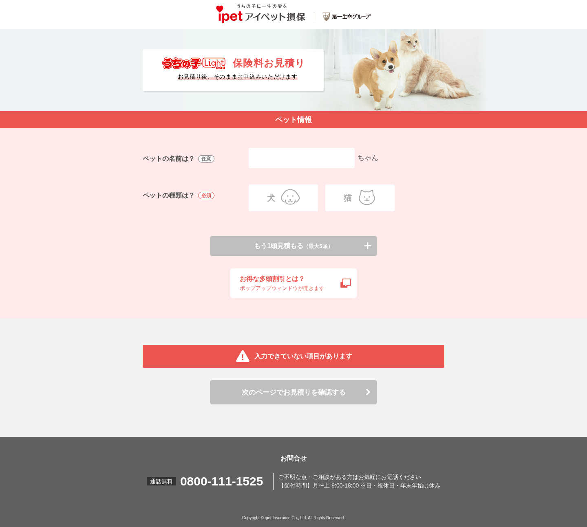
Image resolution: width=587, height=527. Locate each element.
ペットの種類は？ (179, 196)
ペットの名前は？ (179, 159)
